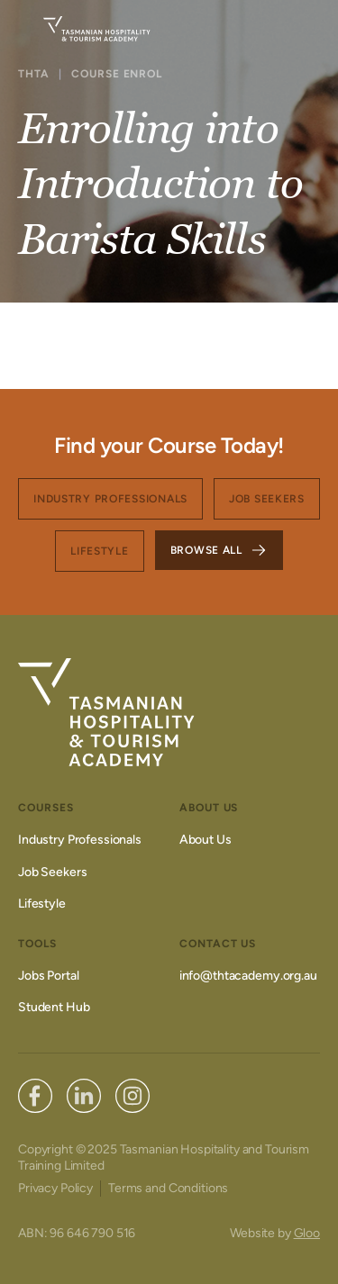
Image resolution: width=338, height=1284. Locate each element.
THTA (34, 73)
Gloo (307, 1233)
